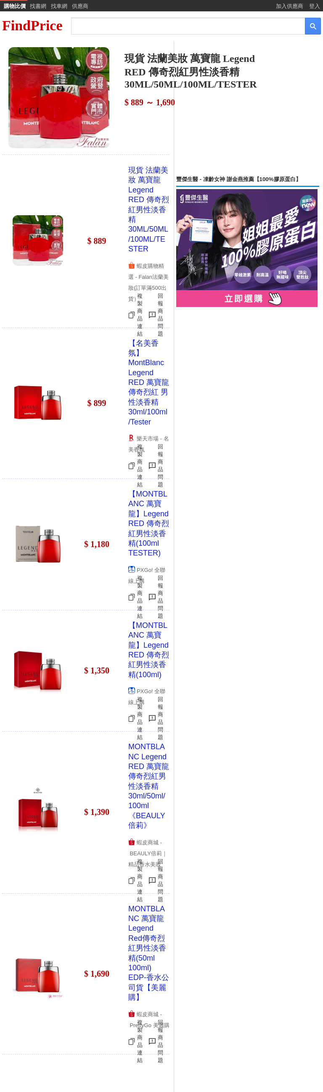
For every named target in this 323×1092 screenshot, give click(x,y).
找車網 (59, 6)
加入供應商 (289, 6)
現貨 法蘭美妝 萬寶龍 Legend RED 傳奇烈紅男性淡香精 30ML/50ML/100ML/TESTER (148, 209)
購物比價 (15, 6)
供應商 (80, 6)
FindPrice (32, 25)
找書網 (38, 6)
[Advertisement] (247, 108)
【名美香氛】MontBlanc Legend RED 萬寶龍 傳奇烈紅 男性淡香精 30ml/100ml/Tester (148, 382)
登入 (314, 6)
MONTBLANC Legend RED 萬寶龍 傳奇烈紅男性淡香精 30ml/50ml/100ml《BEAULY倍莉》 (148, 786)
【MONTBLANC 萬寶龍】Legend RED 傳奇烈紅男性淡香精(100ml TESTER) (148, 523)
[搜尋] (182, 25)
